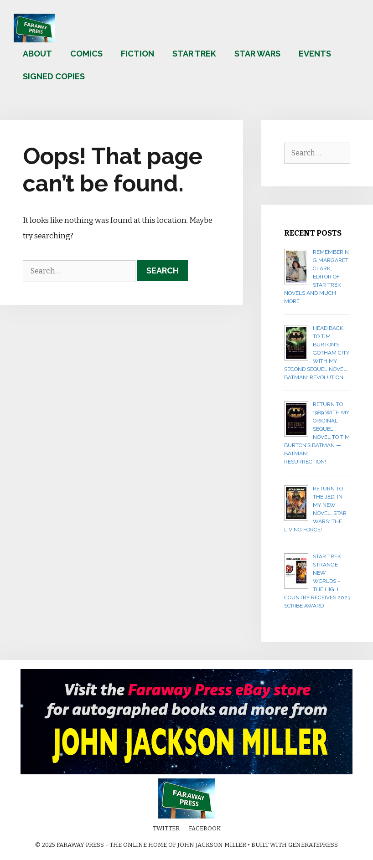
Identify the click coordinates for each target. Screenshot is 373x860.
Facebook (205, 828)
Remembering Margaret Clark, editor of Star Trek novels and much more (316, 276)
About (37, 53)
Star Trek (194, 53)
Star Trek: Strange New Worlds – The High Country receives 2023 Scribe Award (317, 581)
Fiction (137, 53)
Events (315, 53)
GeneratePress (313, 844)
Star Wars (257, 53)
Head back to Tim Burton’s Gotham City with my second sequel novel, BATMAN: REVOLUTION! (316, 353)
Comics (86, 53)
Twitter (166, 828)
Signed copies (54, 76)
